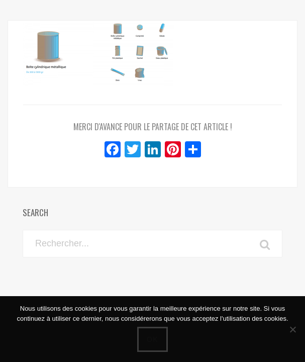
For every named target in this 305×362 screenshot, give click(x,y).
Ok (152, 339)
